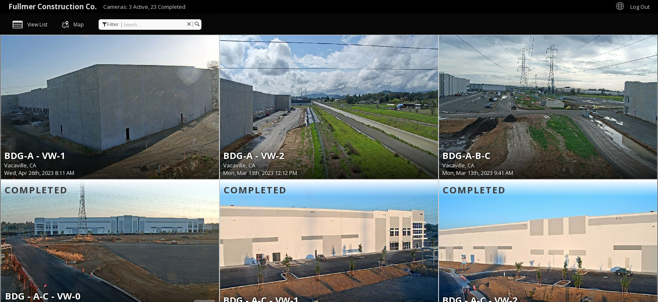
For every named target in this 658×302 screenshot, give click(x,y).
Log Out (640, 6)
